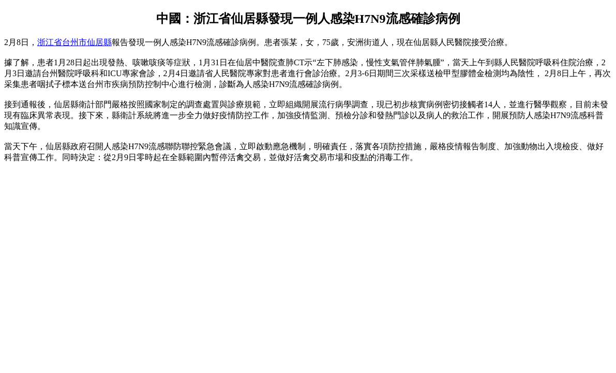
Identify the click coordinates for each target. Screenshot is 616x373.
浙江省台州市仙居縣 (74, 42)
